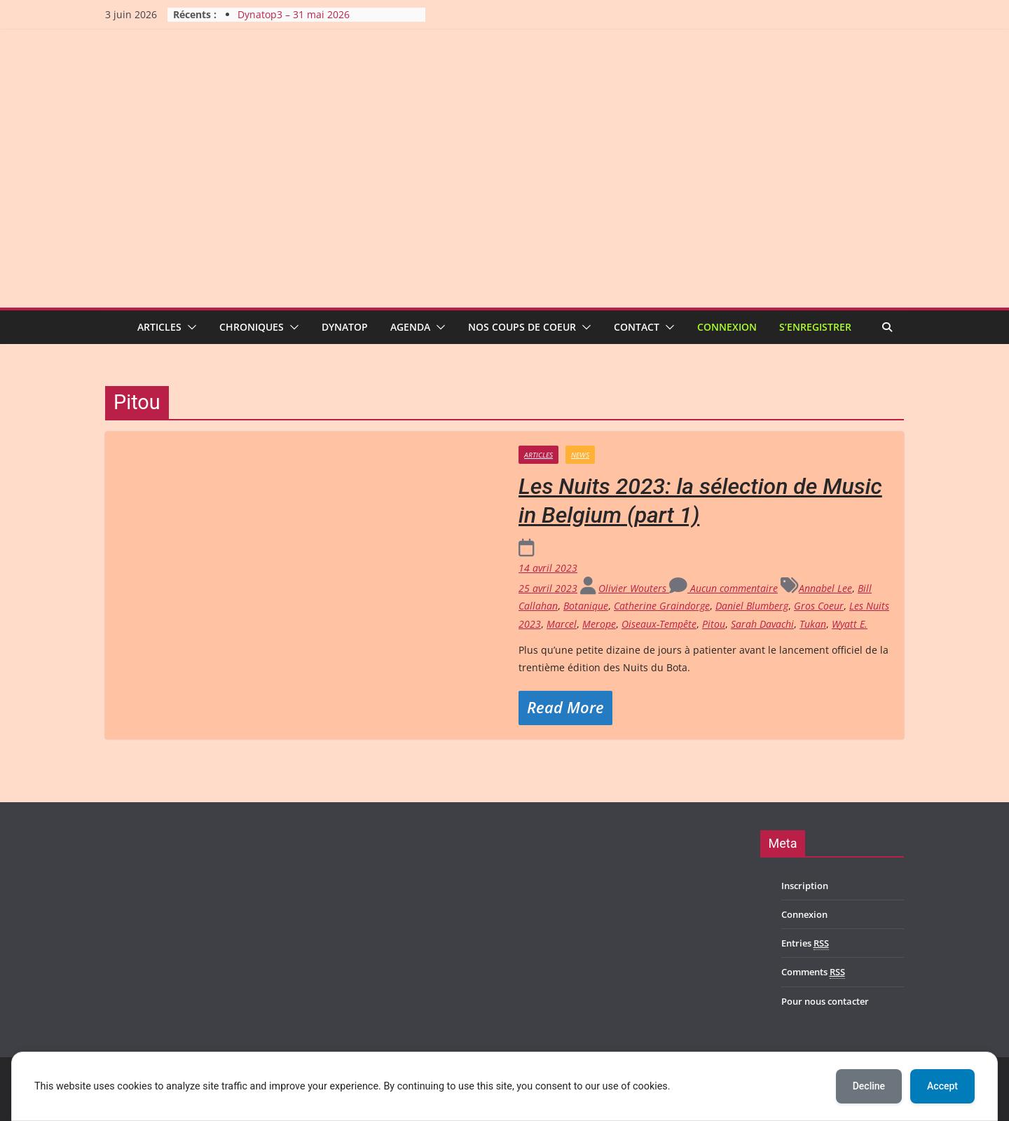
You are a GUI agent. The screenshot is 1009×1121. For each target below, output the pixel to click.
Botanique (585, 605)
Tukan (812, 624)
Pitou (713, 624)
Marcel (562, 624)
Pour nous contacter (825, 1001)
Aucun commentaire (723, 588)
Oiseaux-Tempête (659, 624)
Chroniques (251, 326)
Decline (869, 1086)
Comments (813, 972)
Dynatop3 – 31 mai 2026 (294, 14)
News (580, 455)
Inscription (804, 885)
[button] (189, 327)
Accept (942, 1086)
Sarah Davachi (762, 624)
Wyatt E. (849, 624)
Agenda (410, 326)
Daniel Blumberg (751, 605)
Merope (599, 624)
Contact (636, 326)
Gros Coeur (819, 605)
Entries (805, 943)
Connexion (727, 326)
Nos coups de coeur (522, 326)
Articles (159, 326)
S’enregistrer (815, 326)
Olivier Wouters (633, 588)
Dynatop (345, 326)
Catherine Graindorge (662, 605)
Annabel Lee (825, 588)
